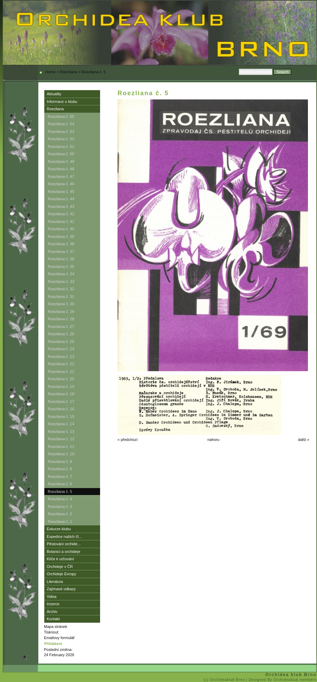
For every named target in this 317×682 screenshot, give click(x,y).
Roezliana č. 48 (61, 169)
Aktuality (54, 94)
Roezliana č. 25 (61, 341)
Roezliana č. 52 (61, 139)
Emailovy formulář (59, 638)
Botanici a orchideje (63, 551)
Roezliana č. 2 (60, 514)
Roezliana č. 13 (61, 431)
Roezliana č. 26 (61, 334)
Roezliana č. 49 (61, 161)
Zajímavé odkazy (61, 589)
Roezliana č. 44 (61, 199)
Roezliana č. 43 (61, 206)
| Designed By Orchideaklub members (281, 680)
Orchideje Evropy (61, 574)
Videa (51, 596)
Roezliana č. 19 (61, 386)
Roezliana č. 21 (61, 371)
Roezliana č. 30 (61, 304)
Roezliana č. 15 (61, 416)
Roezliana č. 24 (61, 349)
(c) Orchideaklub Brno (225, 680)
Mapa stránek (55, 626)
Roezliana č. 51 (61, 146)
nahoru (213, 439)
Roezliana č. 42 (61, 214)
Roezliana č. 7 (60, 476)
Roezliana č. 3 (60, 506)
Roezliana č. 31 (61, 296)
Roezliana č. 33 (61, 281)
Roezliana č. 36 (61, 259)
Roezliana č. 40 (61, 229)
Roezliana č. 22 (61, 364)
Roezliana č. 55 (61, 116)
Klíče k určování (60, 559)
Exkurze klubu (59, 529)
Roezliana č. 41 (61, 221)
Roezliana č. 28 (61, 319)
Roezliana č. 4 (60, 499)
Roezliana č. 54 (61, 124)
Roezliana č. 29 (61, 311)
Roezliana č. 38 (61, 244)
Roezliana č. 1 (60, 521)
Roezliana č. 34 (61, 274)
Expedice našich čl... (64, 536)
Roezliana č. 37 (61, 251)
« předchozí (127, 439)
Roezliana (68, 72)
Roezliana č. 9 (60, 461)
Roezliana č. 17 (61, 401)
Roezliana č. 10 (61, 454)
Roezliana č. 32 (61, 289)
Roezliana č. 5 (60, 491)
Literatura (55, 581)
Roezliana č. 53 (61, 131)
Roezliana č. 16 (61, 409)
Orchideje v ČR (60, 566)
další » (303, 439)
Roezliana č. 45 (61, 191)
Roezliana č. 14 (61, 424)
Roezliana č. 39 (61, 236)
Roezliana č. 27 (61, 326)
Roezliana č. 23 (61, 356)
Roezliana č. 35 (61, 266)
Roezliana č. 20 (61, 379)
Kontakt (53, 619)
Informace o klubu (62, 101)
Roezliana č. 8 (60, 469)
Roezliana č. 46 (61, 184)
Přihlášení (53, 644)
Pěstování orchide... (64, 544)
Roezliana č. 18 (61, 394)
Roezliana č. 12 (61, 439)
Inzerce (53, 604)
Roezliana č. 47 (61, 176)
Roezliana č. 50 (61, 154)
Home (50, 72)
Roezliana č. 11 (61, 446)
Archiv (52, 611)
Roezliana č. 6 (60, 484)
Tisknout (51, 632)
